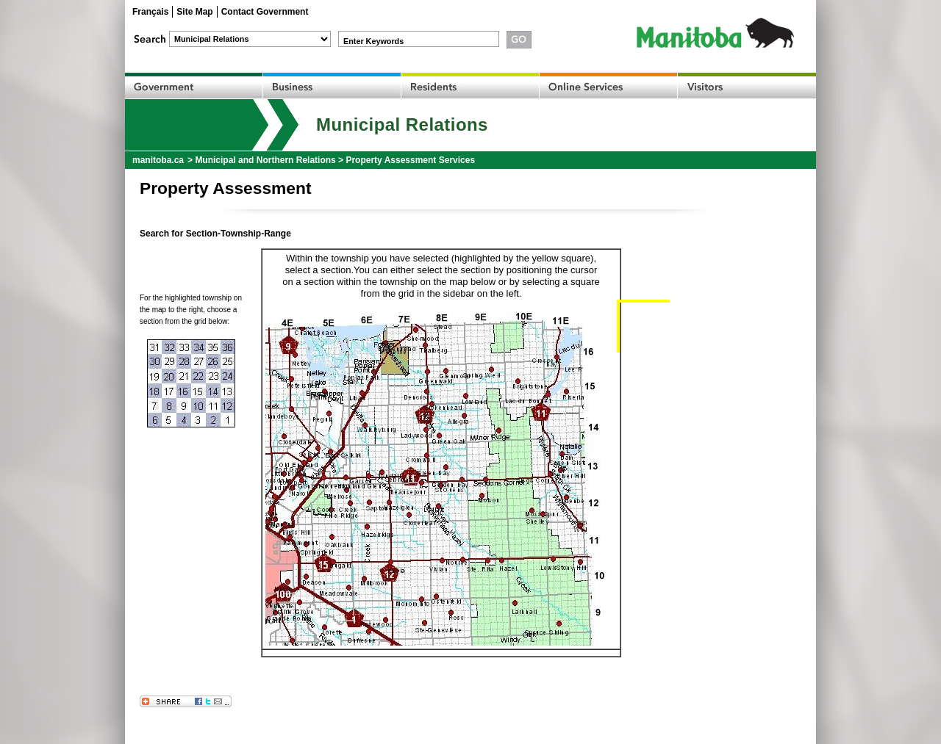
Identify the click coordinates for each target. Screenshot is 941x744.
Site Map (194, 12)
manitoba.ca (158, 160)
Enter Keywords (373, 41)
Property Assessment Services (410, 160)
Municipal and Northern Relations (265, 160)
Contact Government (265, 12)
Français (150, 12)
